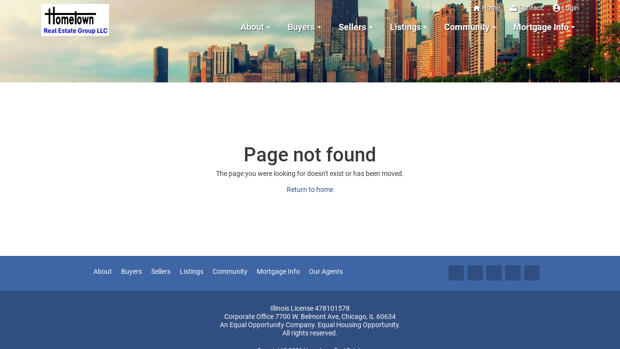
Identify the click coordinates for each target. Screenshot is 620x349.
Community (230, 272)
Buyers (131, 272)
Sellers (160, 272)
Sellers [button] (352, 27)
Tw (475, 273)
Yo (532, 273)
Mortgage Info (278, 272)
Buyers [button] (301, 27)
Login (565, 8)
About (102, 272)
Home (486, 8)
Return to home (310, 190)
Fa (456, 273)
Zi (513, 273)
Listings (191, 272)
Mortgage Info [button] (541, 27)
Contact (526, 8)
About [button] (252, 27)
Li (494, 273)
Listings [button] (405, 27)
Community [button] (467, 27)
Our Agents (326, 272)
